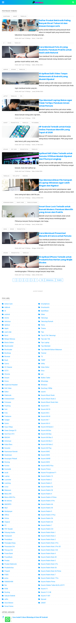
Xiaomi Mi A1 (45, 371)
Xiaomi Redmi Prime (48, 530)
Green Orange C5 (10, 379)
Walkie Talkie (45, 326)
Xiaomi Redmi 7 (46, 473)
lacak (6, 421)
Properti (7, 519)
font (5, 357)
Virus (42, 319)
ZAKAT (43, 551)
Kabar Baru (8, 393)
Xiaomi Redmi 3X (47, 438)
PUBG (6, 523)
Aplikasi (13, 58)
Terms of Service (22, 614)
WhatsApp (44, 329)
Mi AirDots (8, 449)
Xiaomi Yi (44, 537)
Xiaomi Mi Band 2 (47, 375)
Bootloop (7, 301)
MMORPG (7, 452)
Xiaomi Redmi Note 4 (48, 502)
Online (6, 466)
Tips (21, 79)
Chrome (7, 322)
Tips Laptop (16, 143)
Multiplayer (8, 459)
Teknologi (23, 16)
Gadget (15, 16)
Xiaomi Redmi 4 (46, 442)
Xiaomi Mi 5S (45, 357)
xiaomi (43, 340)
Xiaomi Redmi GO (47, 477)
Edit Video (14, 122)
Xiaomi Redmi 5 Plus (48, 463)
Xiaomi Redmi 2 (46, 428)
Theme (43, 277)
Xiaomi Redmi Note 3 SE (49, 498)
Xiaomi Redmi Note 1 (48, 480)
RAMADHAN (8, 530)
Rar (5, 533)
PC (5, 473)
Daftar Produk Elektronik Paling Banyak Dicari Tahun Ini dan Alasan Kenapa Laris (44, 22)
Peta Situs (9, 614)
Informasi (7, 389)
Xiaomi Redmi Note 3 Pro (49, 491)
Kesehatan (8, 403)
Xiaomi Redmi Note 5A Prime (51, 519)
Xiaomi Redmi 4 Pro (48, 449)
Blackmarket (8, 294)
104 (42, 228)
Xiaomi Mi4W (45, 407)
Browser (7, 305)
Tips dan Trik (45, 287)
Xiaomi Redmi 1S (47, 424)
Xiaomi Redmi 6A (47, 470)
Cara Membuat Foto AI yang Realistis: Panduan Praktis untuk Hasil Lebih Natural (45, 43)
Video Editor (45, 315)
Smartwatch (45, 255)
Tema (43, 273)
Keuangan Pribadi (10, 407)
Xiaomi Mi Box (46, 379)
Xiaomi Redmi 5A (47, 466)
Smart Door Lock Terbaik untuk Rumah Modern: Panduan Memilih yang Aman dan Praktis (45, 170)
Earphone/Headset (11, 333)
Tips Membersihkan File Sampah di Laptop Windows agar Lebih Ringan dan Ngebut (43, 148)
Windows (25, 143)
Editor (6, 340)
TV (42, 305)
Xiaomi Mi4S (45, 403)
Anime (6, 266)
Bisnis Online (9, 291)
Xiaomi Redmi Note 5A (49, 516)
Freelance (7, 364)
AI (3, 37)
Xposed (43, 547)
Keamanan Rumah (8, 164)
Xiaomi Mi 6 (45, 361)
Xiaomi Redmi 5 (46, 459)
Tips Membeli (35, 100)
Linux (6, 435)
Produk (6, 509)
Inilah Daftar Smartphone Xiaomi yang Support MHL (30, 599)
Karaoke (7, 396)
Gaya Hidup (8, 375)
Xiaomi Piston (46, 417)
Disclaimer (66, 614)
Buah (6, 308)
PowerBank (8, 505)
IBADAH (7, 386)
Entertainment (9, 347)
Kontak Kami (43, 614)
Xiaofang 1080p (46, 336)
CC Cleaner (8, 315)
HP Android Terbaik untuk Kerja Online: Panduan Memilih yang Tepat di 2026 (45, 106)
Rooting (7, 540)
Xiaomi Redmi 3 (46, 431)
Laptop (5, 79)
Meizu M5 (7, 442)
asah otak (7, 280)
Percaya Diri (8, 498)
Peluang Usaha (9, 480)
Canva (5, 185)
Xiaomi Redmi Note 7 (48, 523)
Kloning (7, 410)
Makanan (7, 438)
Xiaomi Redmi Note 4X (49, 505)
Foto (6, 361)
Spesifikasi (44, 259)
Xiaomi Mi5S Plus (47, 414)
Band (6, 284)
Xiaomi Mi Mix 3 (46, 389)
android (5, 58)
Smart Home (20, 164)
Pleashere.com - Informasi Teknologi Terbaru (44, 620)
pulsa (6, 526)
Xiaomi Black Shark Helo (49, 350)
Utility (43, 312)
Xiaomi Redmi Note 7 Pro (49, 526)
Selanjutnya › (50, 228)
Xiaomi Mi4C (45, 400)
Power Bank (8, 502)
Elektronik (6, 16)
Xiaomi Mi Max (46, 382)
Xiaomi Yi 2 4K (46, 540)
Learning (7, 431)
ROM (6, 537)
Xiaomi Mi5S (45, 410)
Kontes (6, 414)
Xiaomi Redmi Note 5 (48, 509)
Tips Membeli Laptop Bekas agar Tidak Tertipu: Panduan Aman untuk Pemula (45, 85)
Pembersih (8, 484)
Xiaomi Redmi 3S (47, 435)
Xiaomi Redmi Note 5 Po (49, 512)
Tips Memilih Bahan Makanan (51, 298)
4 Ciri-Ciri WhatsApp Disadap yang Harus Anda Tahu (31, 574)
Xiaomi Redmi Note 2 (48, 484)
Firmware (7, 350)
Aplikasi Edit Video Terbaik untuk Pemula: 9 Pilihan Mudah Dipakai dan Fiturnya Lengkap (46, 127)
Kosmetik (7, 417)
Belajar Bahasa (9, 287)
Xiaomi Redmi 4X (47, 456)
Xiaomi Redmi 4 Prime (48, 445)
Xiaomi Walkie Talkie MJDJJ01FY (53, 533)
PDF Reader (8, 477)
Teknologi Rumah (32, 164)
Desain (9, 37)
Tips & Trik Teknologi (48, 284)
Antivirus (7, 270)
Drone (6, 329)
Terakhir (59, 228)
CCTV (6, 319)
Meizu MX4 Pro (9, 445)
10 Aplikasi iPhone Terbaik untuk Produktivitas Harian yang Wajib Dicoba (44, 212)
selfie (6, 547)
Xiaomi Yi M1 (45, 544)
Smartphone (45, 252)
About (33, 614)
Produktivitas (15, 100)
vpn (42, 322)
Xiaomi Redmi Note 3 (48, 488)
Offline (6, 463)
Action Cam (8, 252)
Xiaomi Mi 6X (45, 364)
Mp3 (6, 456)
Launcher (7, 428)
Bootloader (8, 298)
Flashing (7, 354)
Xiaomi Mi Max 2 (47, 386)
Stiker (43, 262)
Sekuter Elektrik (9, 544)
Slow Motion (8, 551)
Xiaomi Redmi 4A (47, 452)
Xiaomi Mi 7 (45, 368)
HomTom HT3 (9, 382)
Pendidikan (8, 488)
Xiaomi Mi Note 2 (47, 393)
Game (6, 371)
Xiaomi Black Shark (48, 343)
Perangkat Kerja (10, 491)
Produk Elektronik (10, 512)
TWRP (43, 308)
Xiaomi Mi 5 (45, 354)
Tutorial (43, 301)
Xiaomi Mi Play (46, 396)
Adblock (7, 255)
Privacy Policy (54, 614)
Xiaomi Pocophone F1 (48, 421)
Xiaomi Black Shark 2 (48, 347)
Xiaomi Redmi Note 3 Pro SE (51, 495)
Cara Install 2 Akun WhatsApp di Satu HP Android (30, 565)
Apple (6, 277)
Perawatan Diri (9, 495)
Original (7, 470)
